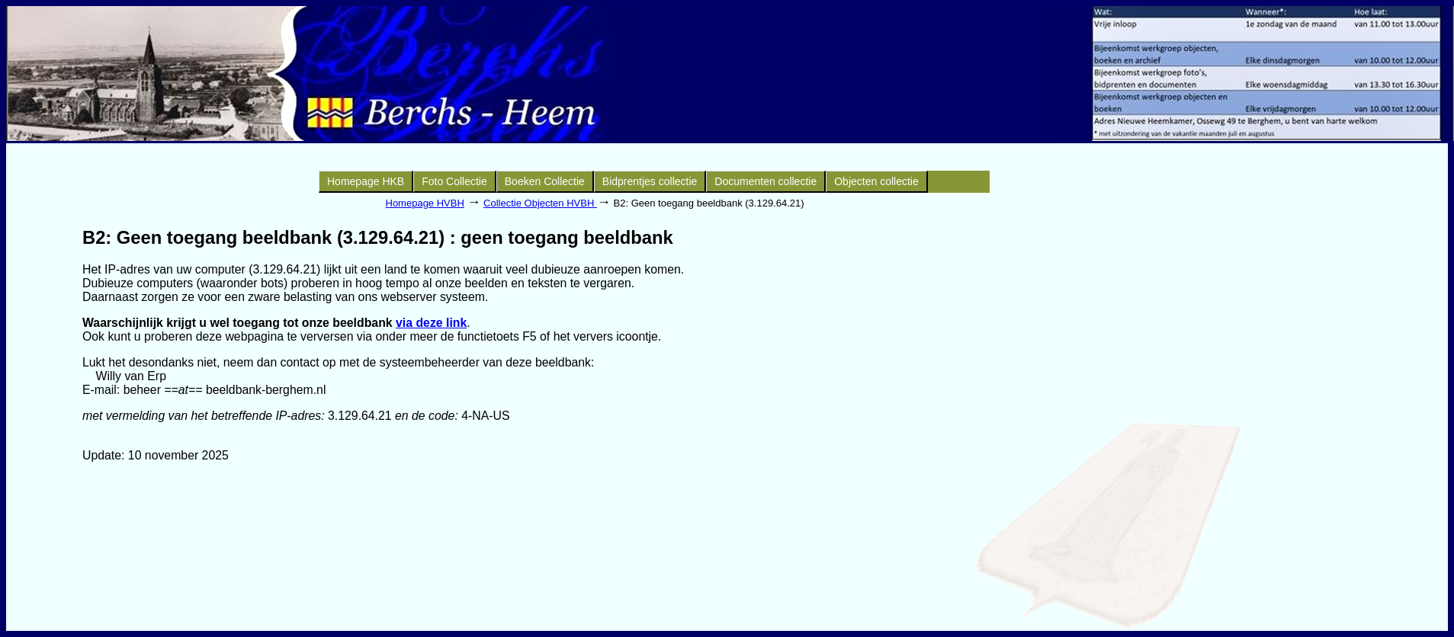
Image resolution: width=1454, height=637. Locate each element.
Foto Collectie (454, 181)
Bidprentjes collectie (650, 181)
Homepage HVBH (425, 203)
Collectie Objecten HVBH (540, 203)
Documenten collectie (765, 181)
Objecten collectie (876, 181)
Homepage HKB (365, 181)
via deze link (431, 322)
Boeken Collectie (545, 181)
